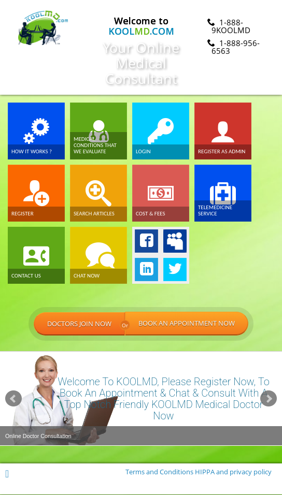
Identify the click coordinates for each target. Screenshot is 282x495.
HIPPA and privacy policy (233, 472)
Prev (13, 398)
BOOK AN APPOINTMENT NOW (186, 323)
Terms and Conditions (159, 472)
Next (268, 398)
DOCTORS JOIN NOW (79, 323)
